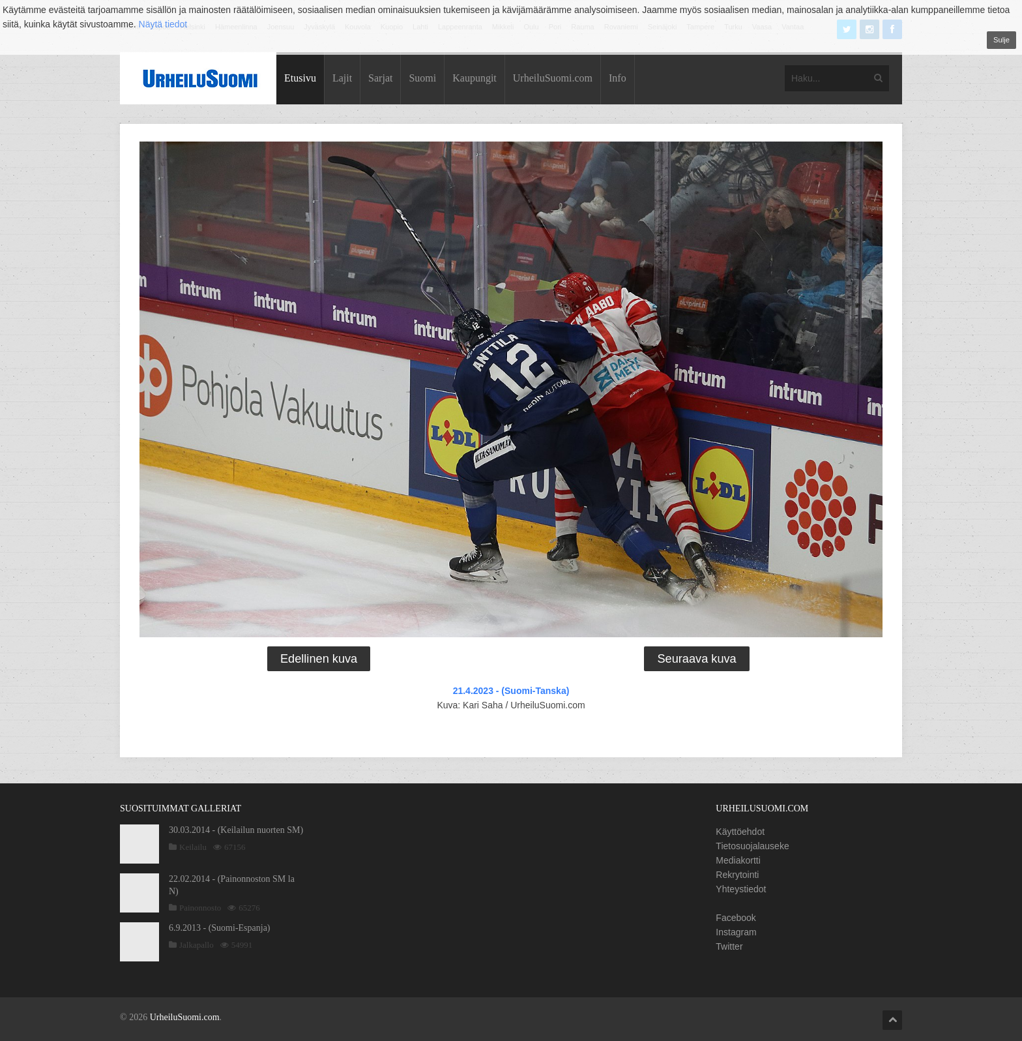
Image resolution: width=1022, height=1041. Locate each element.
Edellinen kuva (318, 658)
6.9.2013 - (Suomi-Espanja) (219, 928)
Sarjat (380, 77)
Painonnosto (200, 908)
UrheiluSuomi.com (552, 77)
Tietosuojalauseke (752, 846)
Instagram (736, 932)
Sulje (1001, 40)
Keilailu (193, 847)
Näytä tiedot (163, 24)
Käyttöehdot (740, 831)
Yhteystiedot (741, 889)
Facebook (735, 918)
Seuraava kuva (696, 658)
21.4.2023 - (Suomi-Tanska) (511, 691)
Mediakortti (738, 860)
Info (617, 77)
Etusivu (300, 77)
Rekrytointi (737, 874)
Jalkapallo (196, 945)
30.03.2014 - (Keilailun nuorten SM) (236, 830)
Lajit (342, 77)
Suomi (422, 77)
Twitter (729, 946)
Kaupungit (474, 77)
